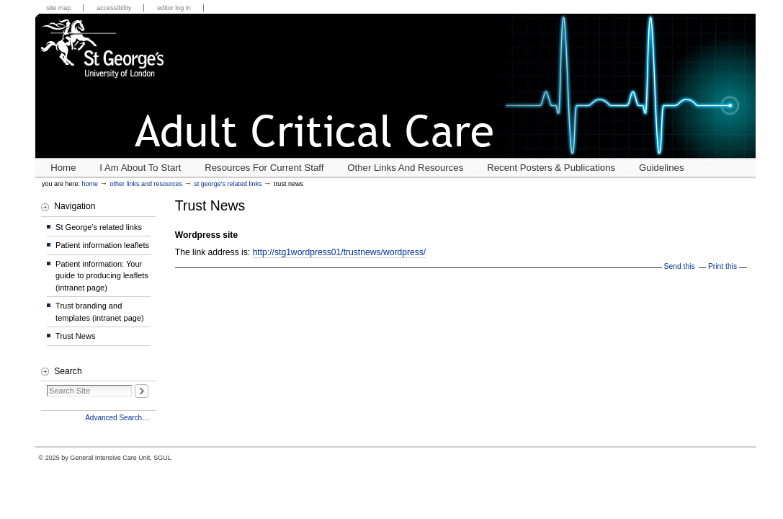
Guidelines (661, 167)
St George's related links (227, 183)
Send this (679, 266)
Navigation (74, 206)
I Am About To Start (140, 167)
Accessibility (114, 8)
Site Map (58, 8)
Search (67, 371)
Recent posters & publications (551, 167)
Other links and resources (405, 167)
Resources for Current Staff (264, 167)
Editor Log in (174, 8)
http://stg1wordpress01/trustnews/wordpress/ (339, 252)
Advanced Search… (117, 418)
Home (63, 167)
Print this (722, 266)
